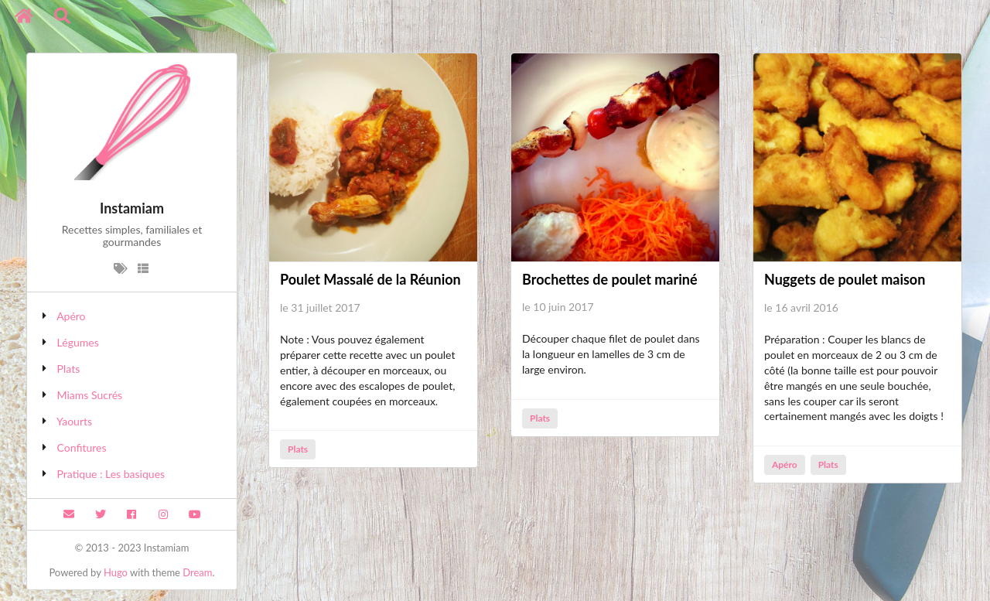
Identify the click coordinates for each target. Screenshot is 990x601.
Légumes (78, 342)
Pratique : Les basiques (111, 473)
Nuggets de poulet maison (844, 279)
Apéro (70, 316)
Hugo (116, 572)
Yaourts (74, 421)
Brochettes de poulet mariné (610, 279)
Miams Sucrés (90, 394)
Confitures (82, 447)
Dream (197, 572)
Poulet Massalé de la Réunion (370, 279)
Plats (68, 368)
